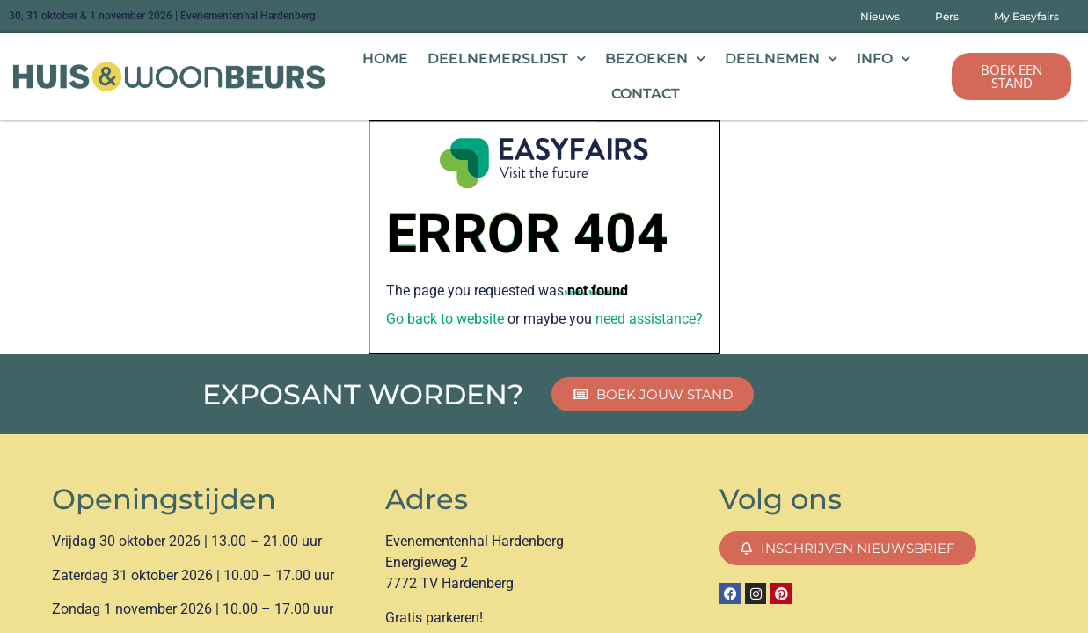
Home (385, 58)
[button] (1011, 76)
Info (883, 58)
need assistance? (649, 318)
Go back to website (445, 318)
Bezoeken (655, 58)
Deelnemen (781, 58)
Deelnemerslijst (506, 58)
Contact (645, 93)
